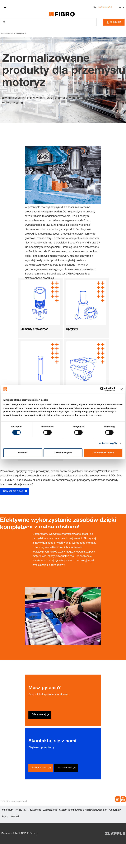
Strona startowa (6, 33)
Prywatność (35, 810)
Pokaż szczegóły (108, 443)
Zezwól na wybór (63, 452)
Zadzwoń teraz (39, 768)
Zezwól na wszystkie (103, 452)
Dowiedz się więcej (13, 491)
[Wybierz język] (121, 7)
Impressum (7, 810)
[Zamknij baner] (122, 389)
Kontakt (15, 816)
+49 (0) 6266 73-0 (105, 7)
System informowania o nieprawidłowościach (83, 810)
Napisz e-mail (64, 768)
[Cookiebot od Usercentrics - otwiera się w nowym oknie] (102, 389)
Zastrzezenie (50, 810)
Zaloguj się (114, 22)
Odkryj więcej (39, 715)
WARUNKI (21, 810)
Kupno (4, 816)
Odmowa (23, 452)
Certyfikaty (115, 810)
